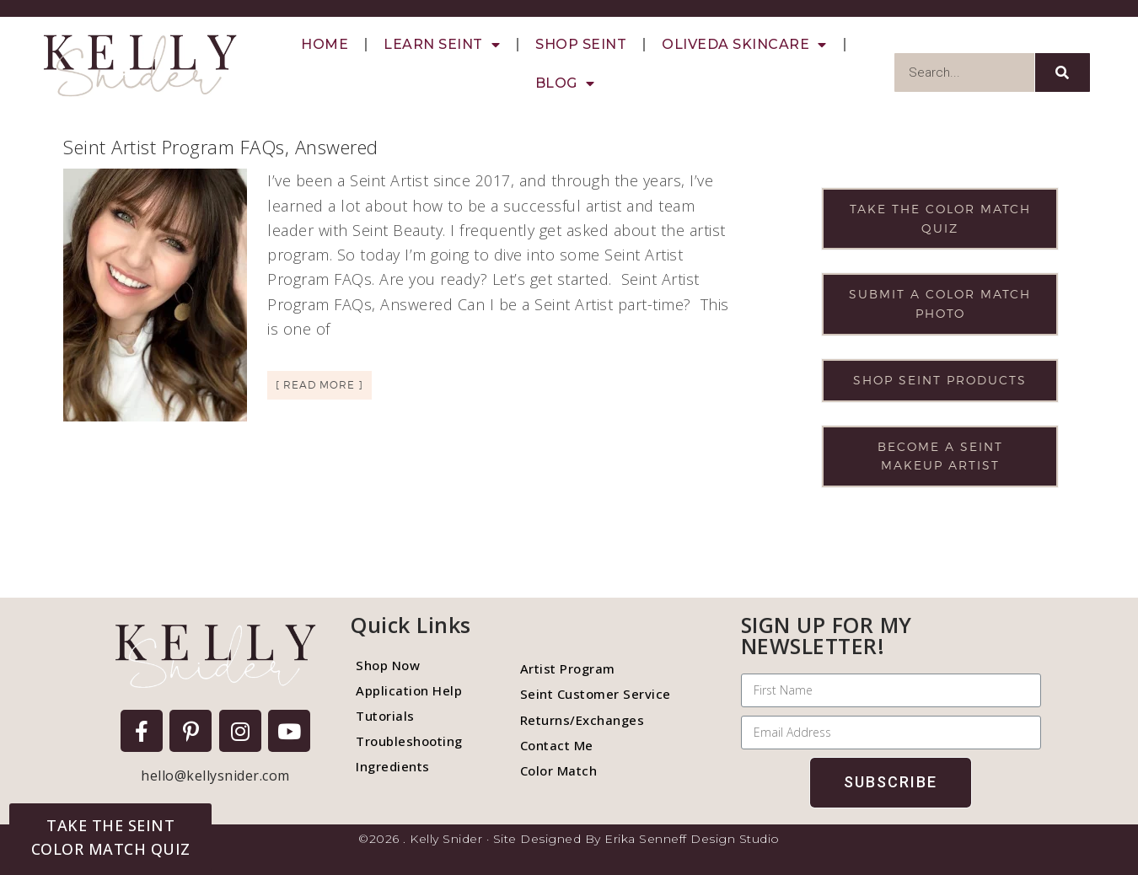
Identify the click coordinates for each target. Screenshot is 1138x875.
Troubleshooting (409, 741)
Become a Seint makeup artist (940, 456)
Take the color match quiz (940, 218)
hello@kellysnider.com (215, 775)
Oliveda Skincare (744, 45)
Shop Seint (580, 44)
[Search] (1062, 72)
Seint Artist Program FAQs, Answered (220, 146)
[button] (110, 837)
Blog (565, 83)
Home (324, 44)
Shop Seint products (940, 380)
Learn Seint (442, 45)
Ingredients (393, 766)
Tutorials (385, 715)
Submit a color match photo (940, 303)
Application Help (409, 690)
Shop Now (388, 665)
